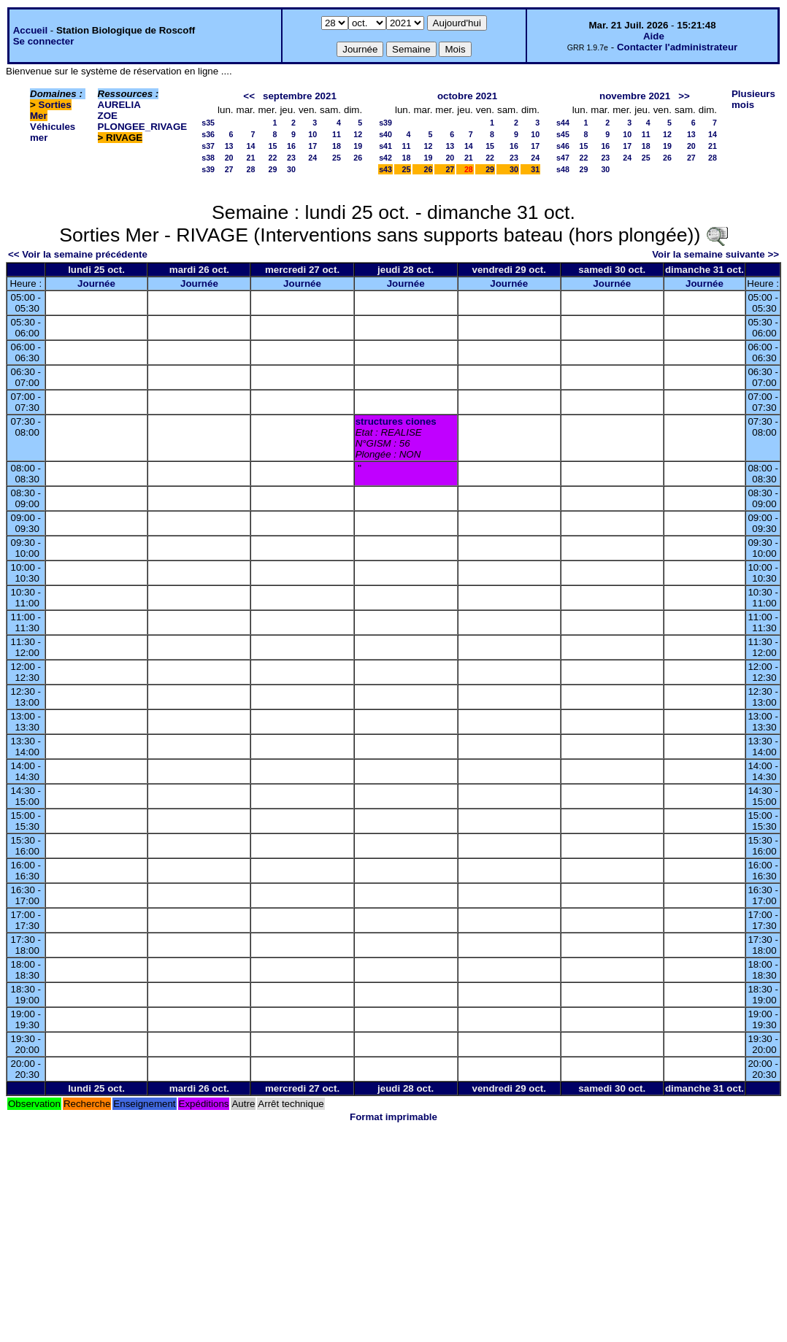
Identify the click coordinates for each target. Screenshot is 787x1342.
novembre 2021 (634, 95)
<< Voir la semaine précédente (77, 254)
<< (249, 95)
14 (251, 146)
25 (336, 157)
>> (684, 95)
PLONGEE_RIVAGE (143, 126)
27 (229, 169)
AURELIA (119, 104)
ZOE (108, 115)
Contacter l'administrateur (677, 47)
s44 (562, 122)
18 (336, 146)
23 (291, 157)
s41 (385, 146)
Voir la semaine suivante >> (715, 254)
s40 (385, 134)
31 (535, 169)
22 (273, 157)
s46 (562, 146)
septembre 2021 (300, 95)
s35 (208, 122)
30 (291, 169)
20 (229, 157)
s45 (562, 134)
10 (312, 134)
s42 (385, 157)
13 (229, 146)
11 (336, 134)
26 (357, 157)
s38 (208, 157)
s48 (562, 169)
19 (357, 146)
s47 (562, 157)
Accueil (30, 30)
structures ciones (396, 421)
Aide (653, 36)
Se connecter (43, 41)
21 (251, 157)
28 (251, 169)
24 (312, 157)
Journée (96, 283)
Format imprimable (393, 1116)
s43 (385, 169)
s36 (208, 134)
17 (312, 146)
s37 (208, 146)
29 (273, 169)
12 (357, 134)
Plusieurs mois (753, 99)
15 (273, 146)
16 (291, 146)
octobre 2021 (467, 95)
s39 (208, 169)
